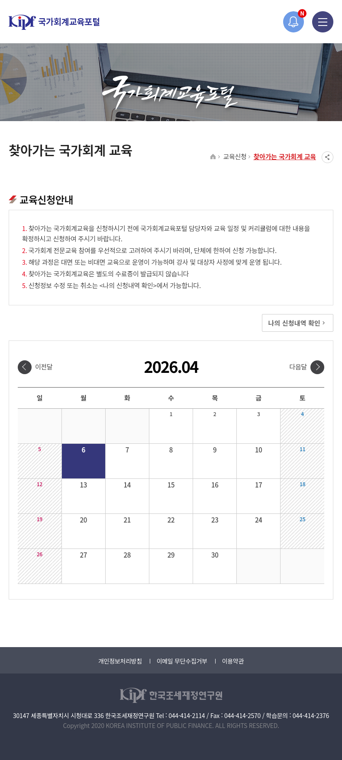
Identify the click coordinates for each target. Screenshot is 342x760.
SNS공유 (327, 157)
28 (127, 554)
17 (258, 484)
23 (215, 519)
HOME (213, 157)
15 (171, 484)
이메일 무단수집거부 (182, 661)
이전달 (44, 366)
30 (215, 554)
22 (171, 519)
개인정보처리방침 (120, 661)
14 (127, 484)
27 (83, 554)
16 (215, 484)
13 (83, 484)
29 (171, 554)
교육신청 (234, 156)
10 (258, 449)
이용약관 (233, 661)
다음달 (298, 366)
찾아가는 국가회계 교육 (284, 156)
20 (83, 519)
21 (127, 519)
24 (258, 519)
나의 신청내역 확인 (297, 322)
